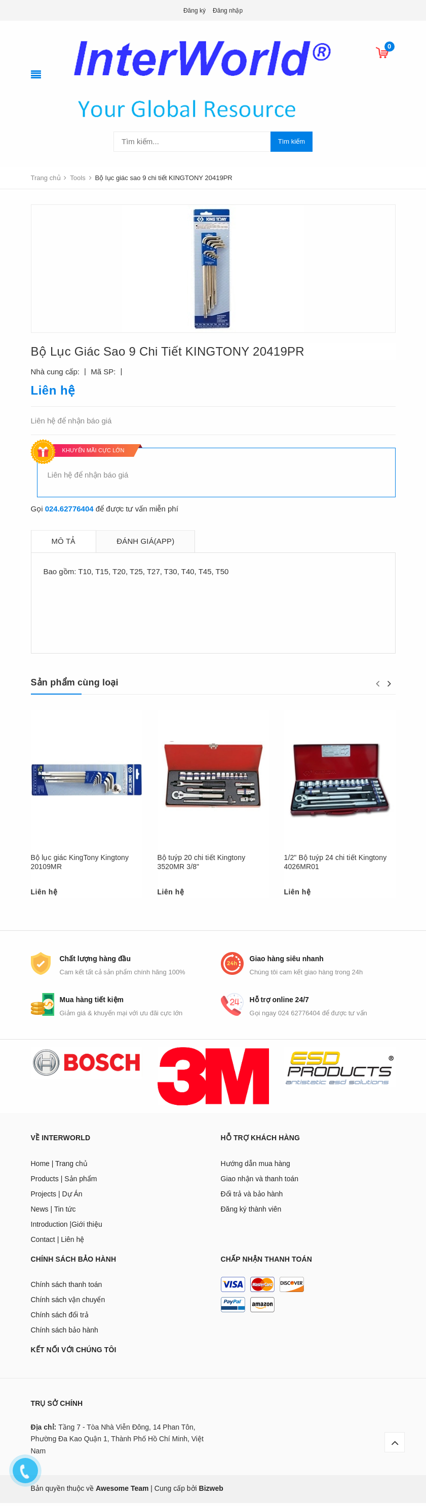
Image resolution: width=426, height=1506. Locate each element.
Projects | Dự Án (57, 1197)
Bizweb (211, 1492)
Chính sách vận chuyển (68, 1303)
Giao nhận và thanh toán (260, 1182)
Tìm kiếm (291, 141)
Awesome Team (122, 1492)
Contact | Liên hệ (58, 1242)
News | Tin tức (53, 1212)
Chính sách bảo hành (64, 1333)
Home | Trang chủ (59, 1167)
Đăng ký (194, 10)
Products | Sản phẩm (64, 1182)
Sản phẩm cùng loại (75, 682)
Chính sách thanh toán (66, 1288)
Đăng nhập (228, 10)
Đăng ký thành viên (251, 1212)
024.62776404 (69, 508)
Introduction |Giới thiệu (66, 1227)
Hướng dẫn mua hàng (255, 1167)
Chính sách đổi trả (60, 1318)
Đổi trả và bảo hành (252, 1197)
